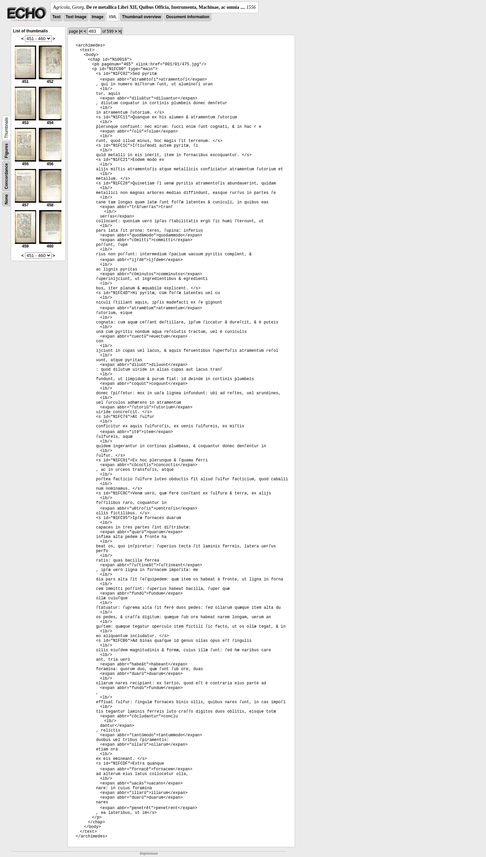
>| (120, 31)
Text (56, 17)
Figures (6, 150)
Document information (187, 17)
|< (81, 31)
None (6, 199)
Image (98, 17)
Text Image (75, 17)
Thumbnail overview (141, 17)
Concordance (6, 176)
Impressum (149, 853)
